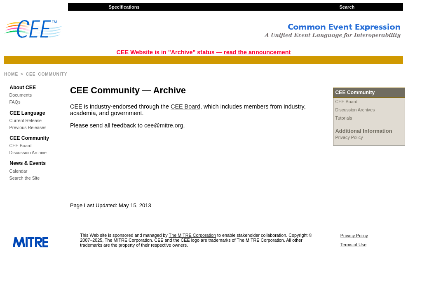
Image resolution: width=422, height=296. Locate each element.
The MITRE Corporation (192, 235)
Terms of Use (353, 244)
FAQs (15, 102)
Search (346, 7)
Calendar (18, 171)
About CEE (22, 87)
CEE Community (29, 138)
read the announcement (257, 52)
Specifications (124, 7)
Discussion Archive (28, 152)
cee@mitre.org (163, 125)
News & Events (27, 163)
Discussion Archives (355, 109)
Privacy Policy (349, 137)
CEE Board (20, 145)
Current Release (25, 120)
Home (11, 74)
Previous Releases (28, 127)
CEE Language (27, 113)
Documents (20, 95)
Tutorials (343, 118)
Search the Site (24, 178)
